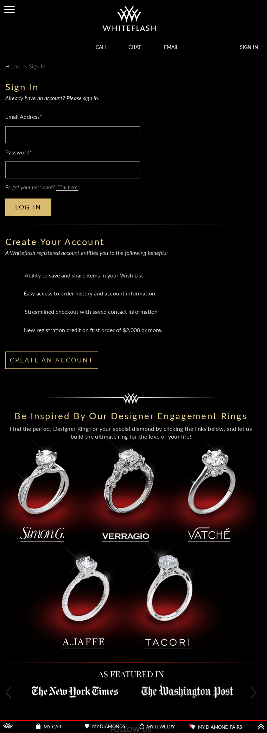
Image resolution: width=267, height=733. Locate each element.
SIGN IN (249, 47)
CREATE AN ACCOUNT (52, 360)
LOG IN (28, 207)
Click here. (67, 187)
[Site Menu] (10, 8)
